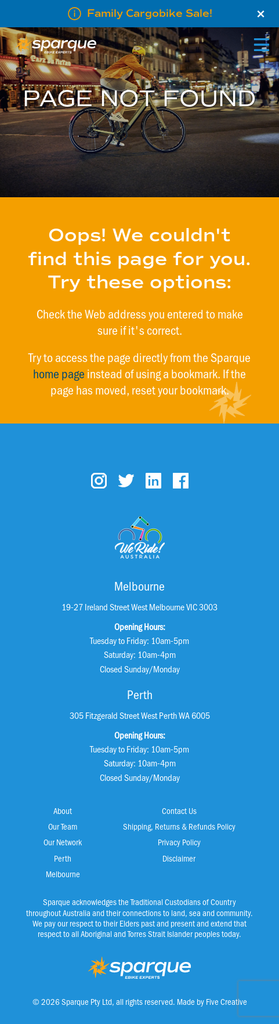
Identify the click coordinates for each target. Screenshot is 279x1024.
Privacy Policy (179, 842)
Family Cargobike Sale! (149, 13)
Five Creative (226, 1001)
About (62, 810)
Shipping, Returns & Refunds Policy (179, 826)
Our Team (62, 826)
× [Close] (260, 14)
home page (59, 373)
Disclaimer (178, 858)
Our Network (63, 842)
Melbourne (63, 874)
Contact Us (179, 810)
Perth (62, 858)
